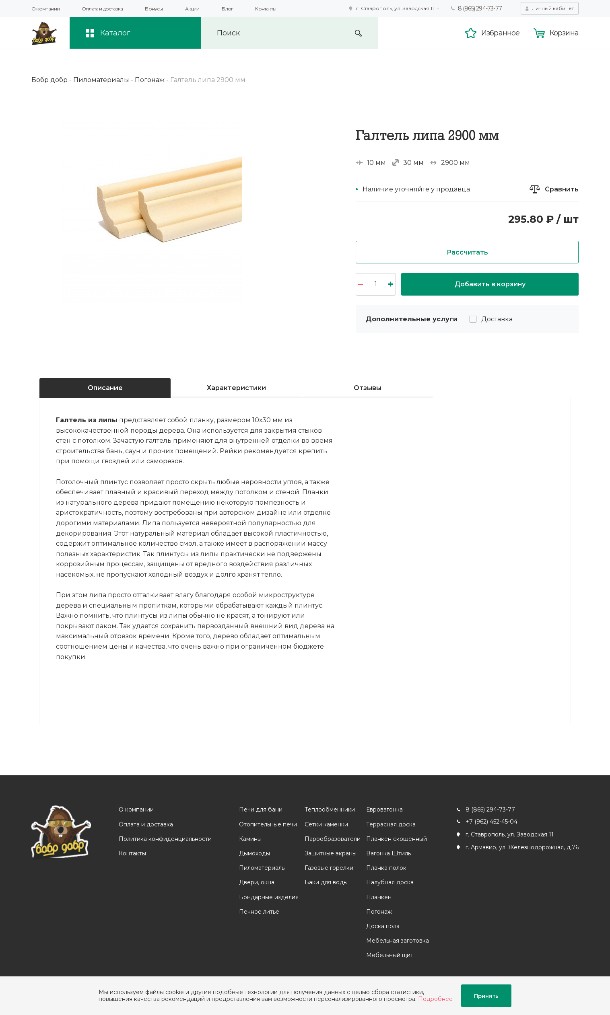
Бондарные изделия (269, 897)
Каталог (115, 33)
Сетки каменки (326, 824)
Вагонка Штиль (388, 853)
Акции (192, 9)
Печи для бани (260, 809)
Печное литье (259, 911)
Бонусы (154, 9)
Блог (227, 9)
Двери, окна (256, 882)
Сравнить (562, 189)
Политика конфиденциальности (165, 838)
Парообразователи (333, 838)
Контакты (265, 9)
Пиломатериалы (262, 867)
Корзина (564, 33)
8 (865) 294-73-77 (480, 8)
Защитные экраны (331, 853)
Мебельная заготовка (397, 940)
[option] (152, 211)
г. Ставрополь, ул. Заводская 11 (395, 8)
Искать (358, 33)
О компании (45, 9)
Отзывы (367, 388)
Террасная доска (391, 824)
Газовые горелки (329, 867)
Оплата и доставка (102, 9)
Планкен (379, 897)
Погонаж (379, 911)
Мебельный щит (389, 955)
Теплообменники (330, 809)
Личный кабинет (553, 8)
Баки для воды (326, 882)
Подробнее (435, 999)
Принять (486, 995)
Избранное (500, 33)
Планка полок (386, 867)
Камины (250, 838)
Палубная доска (390, 882)
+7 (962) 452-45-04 (491, 821)
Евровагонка (384, 809)
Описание (105, 388)
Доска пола (383, 926)
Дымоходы (254, 853)
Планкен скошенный (396, 838)
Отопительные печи (268, 824)
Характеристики (236, 388)
